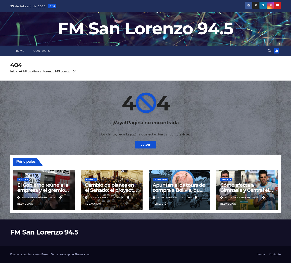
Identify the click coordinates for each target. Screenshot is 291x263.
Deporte (226, 179)
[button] (269, 51)
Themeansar (82, 254)
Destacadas (160, 179)
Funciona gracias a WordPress (29, 254)
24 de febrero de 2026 (39, 197)
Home (19, 51)
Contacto (42, 51)
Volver (146, 144)
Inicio (14, 71)
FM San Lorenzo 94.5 (145, 28)
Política (23, 179)
